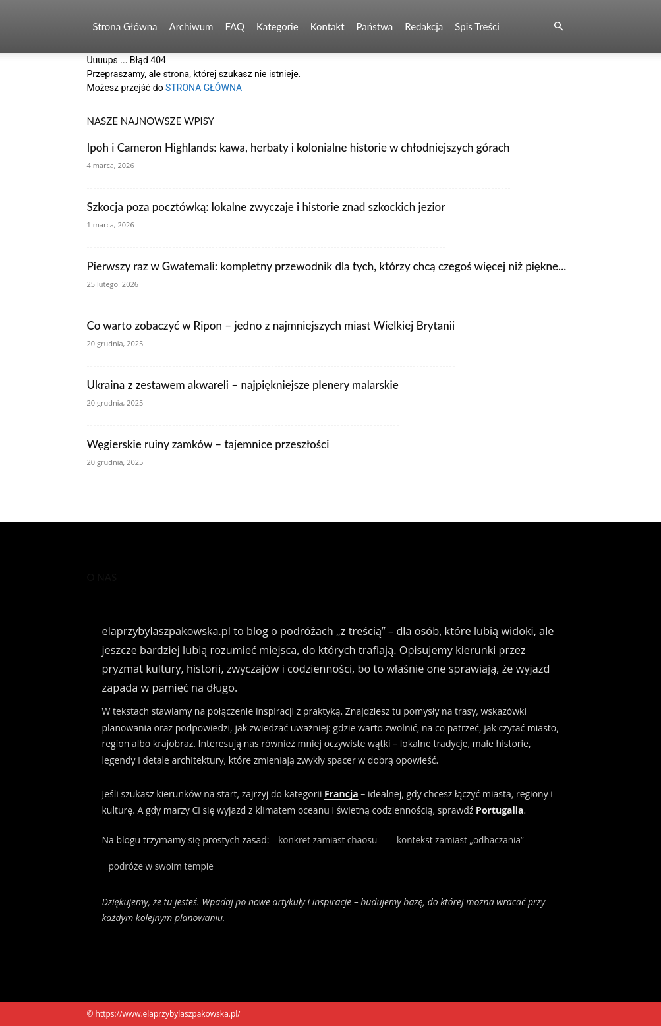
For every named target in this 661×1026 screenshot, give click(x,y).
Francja (341, 793)
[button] (559, 26)
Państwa (375, 26)
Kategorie (277, 26)
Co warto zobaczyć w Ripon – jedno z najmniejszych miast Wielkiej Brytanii (271, 325)
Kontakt (327, 26)
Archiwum (191, 26)
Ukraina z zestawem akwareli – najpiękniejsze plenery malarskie (243, 385)
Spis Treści (477, 26)
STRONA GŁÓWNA (203, 87)
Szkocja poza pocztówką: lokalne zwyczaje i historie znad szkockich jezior (266, 207)
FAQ (234, 26)
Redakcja (424, 26)
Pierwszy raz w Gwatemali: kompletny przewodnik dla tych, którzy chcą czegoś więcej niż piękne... (327, 266)
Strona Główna (125, 26)
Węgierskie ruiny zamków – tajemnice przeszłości (208, 444)
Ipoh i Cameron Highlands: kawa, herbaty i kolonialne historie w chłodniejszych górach (298, 147)
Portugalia (499, 810)
